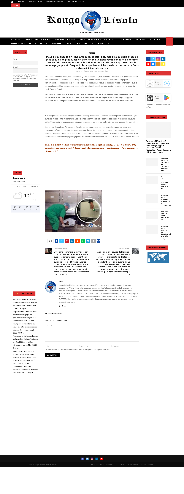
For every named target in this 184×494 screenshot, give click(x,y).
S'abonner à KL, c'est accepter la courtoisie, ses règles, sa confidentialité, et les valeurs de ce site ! (25, 77)
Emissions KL (56, 43)
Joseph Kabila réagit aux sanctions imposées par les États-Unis (25, 369)
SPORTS (31, 43)
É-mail (15, 67)
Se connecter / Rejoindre (54, 2)
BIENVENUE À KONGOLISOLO (76, 2)
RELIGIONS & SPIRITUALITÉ (65, 39)
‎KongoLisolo (160, 82)
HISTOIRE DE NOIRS (42, 39)
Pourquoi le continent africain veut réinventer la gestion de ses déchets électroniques (25, 327)
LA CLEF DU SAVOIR (124, 39)
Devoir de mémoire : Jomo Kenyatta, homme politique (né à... (164, 183)
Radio (67, 43)
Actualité (91, 53)
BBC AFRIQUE (27, 293)
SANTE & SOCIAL (17, 43)
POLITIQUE (154, 39)
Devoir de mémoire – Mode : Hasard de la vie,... (165, 216)
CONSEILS (107, 39)
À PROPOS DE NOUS (97, 464)
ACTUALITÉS (15, 39)
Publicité (87, 43)
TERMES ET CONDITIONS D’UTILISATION (140, 464)
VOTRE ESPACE (102, 43)
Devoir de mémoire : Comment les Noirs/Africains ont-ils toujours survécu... (166, 233)
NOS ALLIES (140, 39)
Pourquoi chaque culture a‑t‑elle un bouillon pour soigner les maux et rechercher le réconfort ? (25, 302)
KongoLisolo (160, 96)
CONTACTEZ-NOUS (112, 464)
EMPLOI (123, 464)
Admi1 (80, 71)
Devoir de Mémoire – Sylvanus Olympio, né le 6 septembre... (166, 200)
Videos (77, 43)
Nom (15, 59)
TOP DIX (27, 39)
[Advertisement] (72, 107)
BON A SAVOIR (93, 39)
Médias (42, 43)
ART (81, 39)
